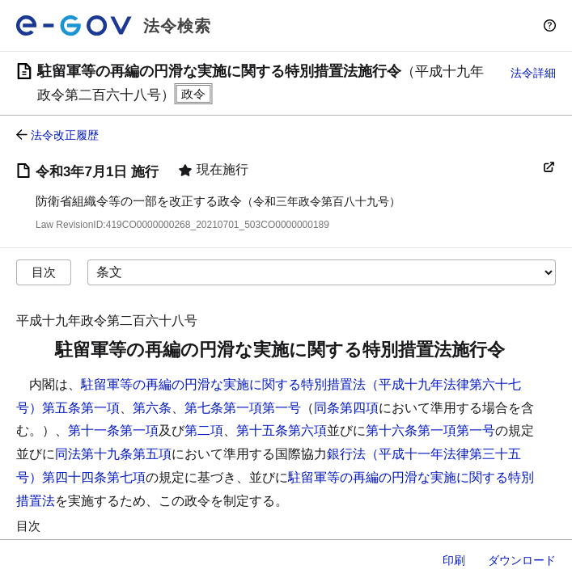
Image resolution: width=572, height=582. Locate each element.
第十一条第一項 (113, 430)
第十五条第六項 (281, 430)
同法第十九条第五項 (113, 454)
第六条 (152, 408)
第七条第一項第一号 (242, 408)
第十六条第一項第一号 (430, 430)
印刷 (454, 560)
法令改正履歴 (65, 135)
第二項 (203, 430)
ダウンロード (522, 560)
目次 (44, 272)
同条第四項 (346, 408)
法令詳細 (533, 72)
